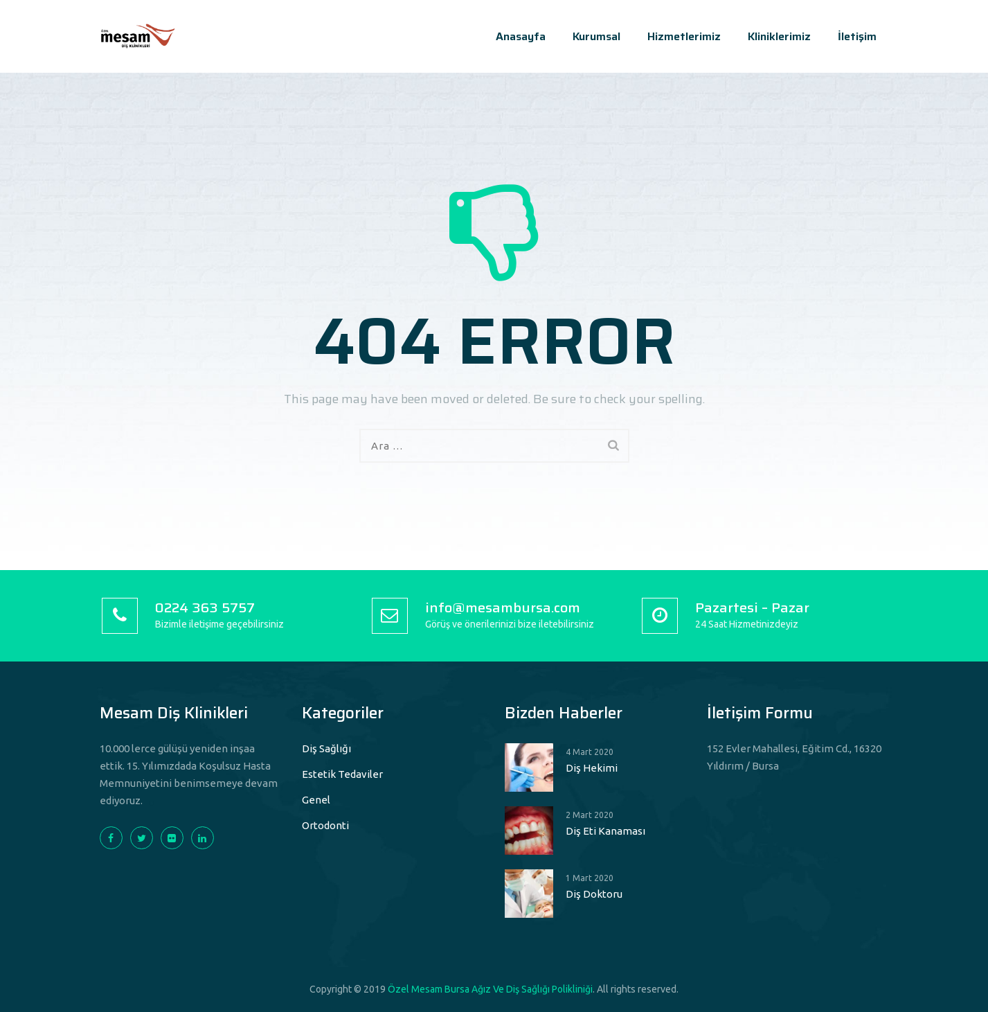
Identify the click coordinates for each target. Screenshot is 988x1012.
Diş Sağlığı (326, 748)
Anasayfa (521, 36)
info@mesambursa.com (502, 607)
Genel (316, 800)
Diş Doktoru (594, 894)
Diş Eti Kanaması (605, 831)
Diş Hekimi (592, 768)
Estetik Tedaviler (342, 774)
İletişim (857, 36)
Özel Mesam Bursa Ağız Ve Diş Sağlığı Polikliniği (490, 989)
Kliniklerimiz (779, 36)
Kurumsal (596, 36)
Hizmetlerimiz (684, 36)
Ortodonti (325, 825)
